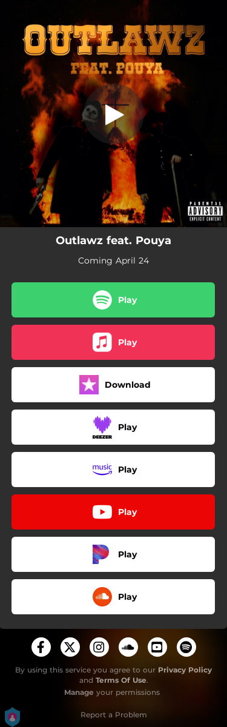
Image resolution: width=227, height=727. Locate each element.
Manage (79, 692)
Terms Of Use (121, 680)
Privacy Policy (185, 669)
